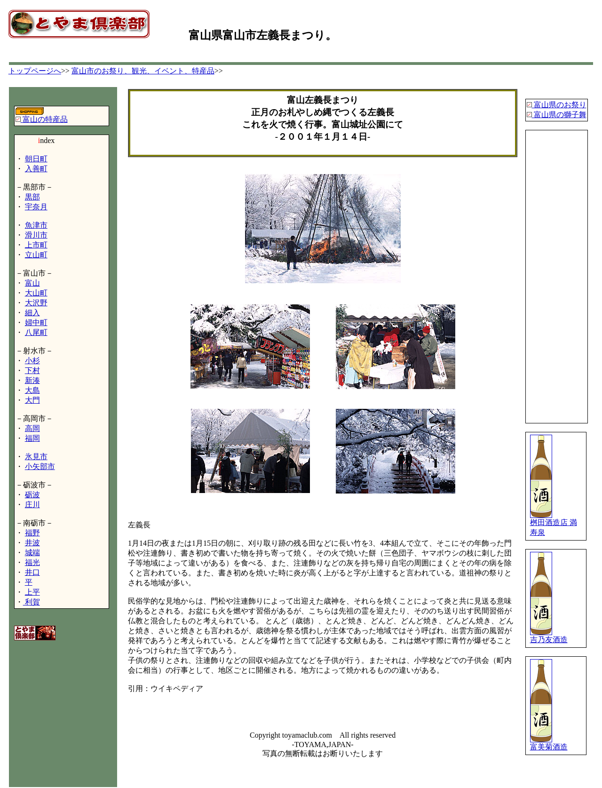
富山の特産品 (44, 119)
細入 (32, 313)
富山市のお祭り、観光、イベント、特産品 (142, 71)
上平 (32, 592)
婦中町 (36, 322)
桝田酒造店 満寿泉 (553, 523)
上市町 (36, 245)
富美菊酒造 (549, 743)
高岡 (32, 428)
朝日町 (36, 159)
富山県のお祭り (559, 105)
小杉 (32, 361)
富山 (32, 283)
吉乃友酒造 (549, 636)
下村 (32, 370)
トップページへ (34, 71)
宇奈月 (36, 207)
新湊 (32, 380)
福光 (32, 562)
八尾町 (36, 332)
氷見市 (36, 457)
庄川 (32, 505)
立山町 (36, 255)
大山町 (36, 293)
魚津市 (36, 225)
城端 (32, 553)
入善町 (36, 169)
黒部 (32, 197)
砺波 (32, 495)
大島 (32, 390)
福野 (32, 533)
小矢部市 (40, 466)
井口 (32, 572)
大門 (32, 400)
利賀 (31, 602)
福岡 (32, 438)
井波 (32, 543)
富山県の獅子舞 (559, 115)
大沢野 (36, 303)
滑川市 (36, 235)
